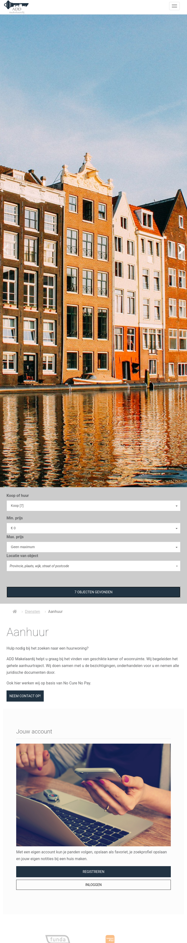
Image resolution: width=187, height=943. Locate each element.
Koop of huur (18, 495)
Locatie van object (22, 555)
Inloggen (93, 885)
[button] (93, 592)
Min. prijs (15, 518)
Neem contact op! (25, 696)
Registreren (93, 872)
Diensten (32, 611)
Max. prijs (15, 537)
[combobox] (93, 505)
